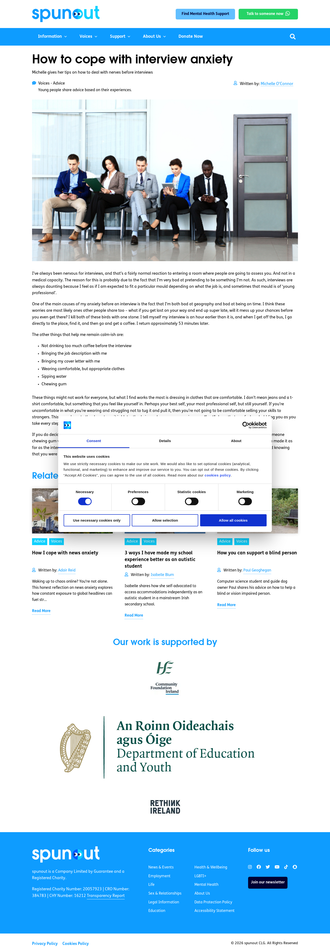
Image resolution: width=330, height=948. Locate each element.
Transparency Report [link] (106, 896)
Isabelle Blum (162, 575)
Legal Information (163, 902)
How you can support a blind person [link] (257, 553)
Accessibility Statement (214, 911)
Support (117, 36)
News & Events (161, 867)
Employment (159, 876)
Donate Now (191, 36)
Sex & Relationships (164, 894)
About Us (152, 36)
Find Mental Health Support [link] (205, 14)
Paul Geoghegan (257, 570)
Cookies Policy (75, 944)
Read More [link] (41, 611)
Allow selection (165, 520)
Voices (86, 36)
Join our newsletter (268, 882)
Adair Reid (66, 570)
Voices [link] (56, 541)
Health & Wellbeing (210, 867)
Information (50, 36)
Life (151, 885)
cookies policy (218, 475)
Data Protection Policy (213, 902)
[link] (66, 854)
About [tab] (236, 441)
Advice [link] (39, 541)
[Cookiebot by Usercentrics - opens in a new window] (246, 425)
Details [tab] (165, 441)
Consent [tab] (94, 441)
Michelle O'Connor (277, 84)
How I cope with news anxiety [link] (65, 553)
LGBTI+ (200, 876)
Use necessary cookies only (96, 520)
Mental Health (206, 885)
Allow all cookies (233, 520)
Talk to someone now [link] (265, 14)
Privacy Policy (45, 944)
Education (156, 911)
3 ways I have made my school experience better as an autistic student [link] (160, 560)
